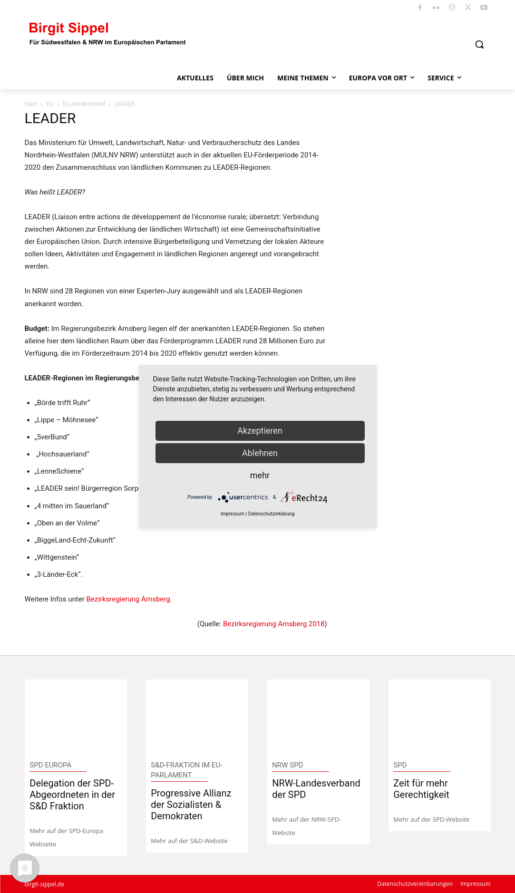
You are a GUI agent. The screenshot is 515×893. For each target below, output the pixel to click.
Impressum (232, 513)
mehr (260, 475)
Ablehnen (260, 453)
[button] (479, 44)
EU (49, 104)
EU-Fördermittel (84, 104)
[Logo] (108, 33)
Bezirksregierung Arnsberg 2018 (274, 624)
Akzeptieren (259, 431)
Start (31, 104)
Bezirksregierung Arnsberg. (129, 599)
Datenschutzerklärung (271, 513)
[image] (75, 717)
